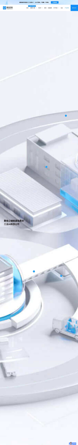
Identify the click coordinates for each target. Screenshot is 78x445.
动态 (62, 7)
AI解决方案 (33, 6)
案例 (45, 7)
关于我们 (56, 7)
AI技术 (40, 7)
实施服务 (50, 7)
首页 (27, 7)
